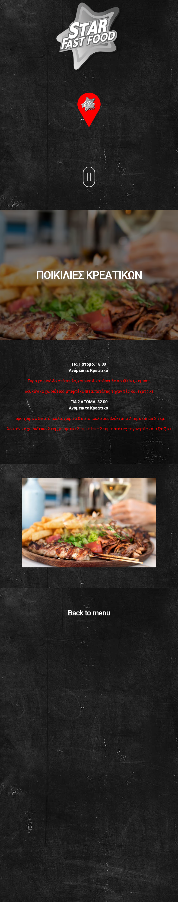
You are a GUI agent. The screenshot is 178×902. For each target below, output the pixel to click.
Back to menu (89, 612)
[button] (89, 177)
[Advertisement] (89, 848)
